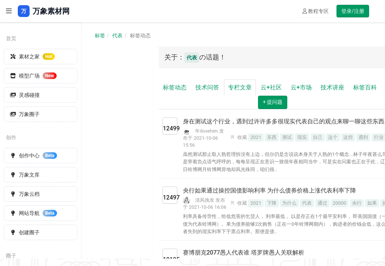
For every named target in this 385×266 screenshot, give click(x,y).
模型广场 (33, 75)
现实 (302, 137)
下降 (272, 203)
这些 (348, 137)
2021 (255, 137)
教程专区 (315, 11)
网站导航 (33, 213)
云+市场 (301, 87)
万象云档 (25, 194)
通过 (322, 203)
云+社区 (271, 87)
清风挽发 (204, 200)
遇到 (363, 137)
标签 (100, 35)
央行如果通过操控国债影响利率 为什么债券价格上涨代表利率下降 (269, 190)
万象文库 (25, 175)
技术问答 (207, 87)
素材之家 (32, 56)
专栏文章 (240, 87)
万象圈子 (25, 114)
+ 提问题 (272, 102)
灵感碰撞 (25, 95)
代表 (117, 35)
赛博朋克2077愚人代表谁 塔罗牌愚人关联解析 (243, 252)
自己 (317, 137)
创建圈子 (25, 232)
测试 (287, 137)
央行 (357, 203)
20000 (339, 203)
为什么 (289, 203)
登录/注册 (352, 11)
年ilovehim (206, 131)
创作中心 (33, 155)
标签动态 (175, 87)
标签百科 (365, 87)
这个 (333, 137)
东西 (272, 137)
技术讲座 (332, 87)
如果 (372, 203)
